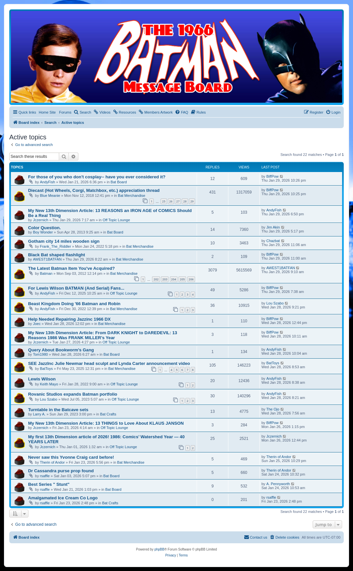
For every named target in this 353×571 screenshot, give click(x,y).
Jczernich (40, 220)
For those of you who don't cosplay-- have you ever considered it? (97, 176)
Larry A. (39, 414)
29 (192, 201)
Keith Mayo (49, 384)
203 (164, 279)
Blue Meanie (50, 195)
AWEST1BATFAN (47, 259)
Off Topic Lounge (116, 220)
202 (155, 279)
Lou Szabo (275, 303)
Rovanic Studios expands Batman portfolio (72, 394)
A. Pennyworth (278, 484)
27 (177, 201)
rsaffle (45, 476)
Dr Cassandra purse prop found (61, 470)
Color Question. (44, 227)
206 (191, 279)
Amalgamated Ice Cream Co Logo (63, 497)
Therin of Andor (52, 462)
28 (184, 201)
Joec (37, 324)
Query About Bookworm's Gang (61, 349)
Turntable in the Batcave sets (58, 409)
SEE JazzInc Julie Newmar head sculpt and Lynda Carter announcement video (109, 363)
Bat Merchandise (131, 195)
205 (182, 279)
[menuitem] (82, 112)
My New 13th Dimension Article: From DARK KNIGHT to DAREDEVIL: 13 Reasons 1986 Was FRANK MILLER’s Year (102, 335)
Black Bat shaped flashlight (56, 254)
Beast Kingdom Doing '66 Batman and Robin (74, 303)
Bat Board (119, 182)
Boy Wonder (43, 232)
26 (171, 201)
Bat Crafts (108, 414)
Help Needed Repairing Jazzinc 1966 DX (69, 319)
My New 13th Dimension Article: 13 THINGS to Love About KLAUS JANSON (106, 423)
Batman (46, 273)
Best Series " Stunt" (48, 484)
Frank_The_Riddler (55, 246)
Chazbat (273, 241)
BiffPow (272, 176)
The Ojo (272, 409)
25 (163, 201)
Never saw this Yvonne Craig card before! (71, 457)
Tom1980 (40, 354)
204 (173, 279)
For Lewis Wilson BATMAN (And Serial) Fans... (76, 288)
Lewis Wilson (42, 378)
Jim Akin (273, 227)
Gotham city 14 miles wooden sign (63, 241)
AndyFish (47, 182)
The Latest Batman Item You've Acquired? (71, 268)
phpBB (159, 549)
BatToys (46, 369)
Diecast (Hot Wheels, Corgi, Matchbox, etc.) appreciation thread (94, 190)
